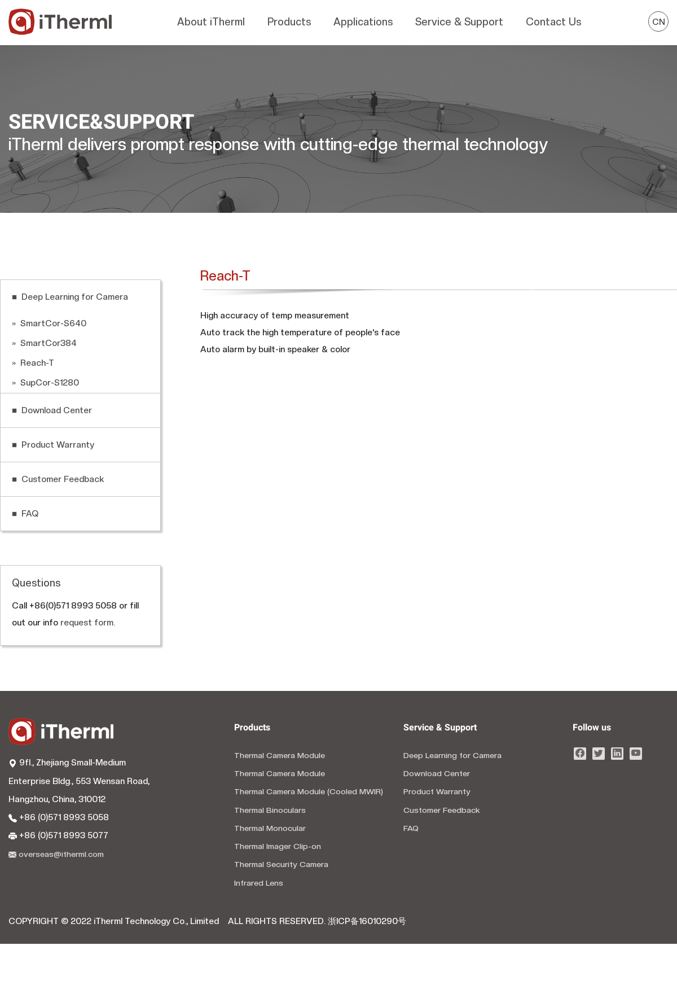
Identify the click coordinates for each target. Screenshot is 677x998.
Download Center (436, 773)
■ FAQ (25, 514)
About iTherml (211, 22)
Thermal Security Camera (281, 864)
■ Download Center (52, 410)
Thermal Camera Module (279, 755)
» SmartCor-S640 (49, 323)
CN (658, 22)
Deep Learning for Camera (452, 755)
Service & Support (459, 22)
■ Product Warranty (53, 445)
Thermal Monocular (270, 828)
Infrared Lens (258, 882)
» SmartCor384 (44, 343)
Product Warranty (437, 791)
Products (289, 22)
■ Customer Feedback (58, 479)
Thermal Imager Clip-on (277, 846)
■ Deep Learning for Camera (70, 297)
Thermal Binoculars (270, 810)
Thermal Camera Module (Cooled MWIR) (308, 791)
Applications (363, 22)
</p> (389, 481)
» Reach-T (33, 363)
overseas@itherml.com (56, 854)
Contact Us (553, 22)
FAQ (411, 828)
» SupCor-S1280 (45, 383)
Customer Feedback (441, 810)
